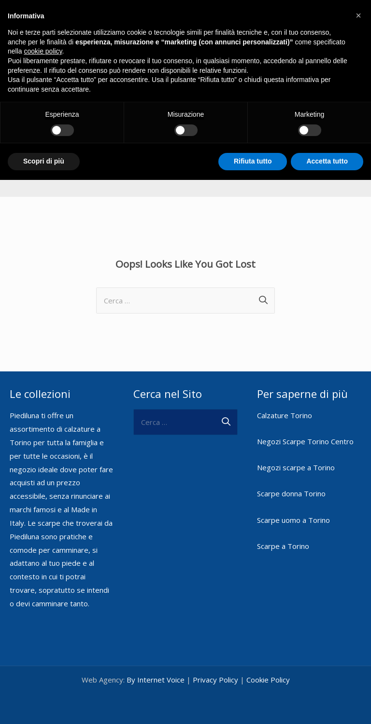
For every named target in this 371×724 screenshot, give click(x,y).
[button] (358, 15)
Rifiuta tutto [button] (253, 161)
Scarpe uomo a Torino (293, 517)
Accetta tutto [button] (327, 161)
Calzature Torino (284, 412)
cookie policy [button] (43, 51)
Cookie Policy (268, 677)
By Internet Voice (156, 677)
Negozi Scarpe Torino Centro (305, 439)
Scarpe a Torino (283, 543)
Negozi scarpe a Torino (296, 465)
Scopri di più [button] (43, 161)
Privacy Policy (215, 677)
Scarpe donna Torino (291, 491)
